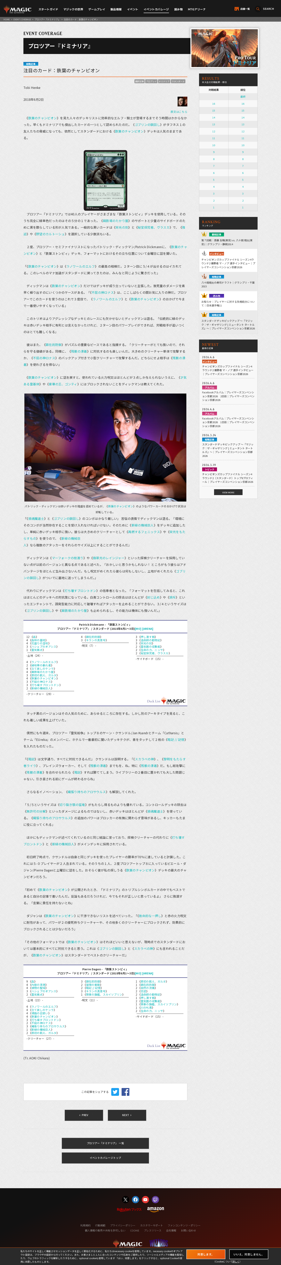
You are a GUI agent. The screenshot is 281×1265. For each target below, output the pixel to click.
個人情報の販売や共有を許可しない (105, 1230)
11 (213, 138)
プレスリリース (152, 1230)
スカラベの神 (144, 759)
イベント (132, 9)
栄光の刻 (122, 227)
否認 (143, 991)
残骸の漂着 (79, 351)
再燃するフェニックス (144, 531)
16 (213, 103)
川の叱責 (146, 1007)
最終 (242, 96)
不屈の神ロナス (103, 292)
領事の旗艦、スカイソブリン (104, 994)
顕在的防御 (53, 344)
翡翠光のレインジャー (108, 558)
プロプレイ (151, 81)
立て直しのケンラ (42, 669)
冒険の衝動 (93, 985)
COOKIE (134, 1230)
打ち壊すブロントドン (80, 590)
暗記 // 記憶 (175, 739)
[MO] (138, 629)
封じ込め (153, 597)
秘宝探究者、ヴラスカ (154, 227)
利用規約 (85, 1225)
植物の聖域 (38, 988)
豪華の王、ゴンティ (63, 384)
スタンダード (178, 81)
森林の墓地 (38, 640)
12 (213, 131)
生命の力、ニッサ (152, 650)
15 (213, 110)
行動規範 (100, 1225)
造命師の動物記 (150, 640)
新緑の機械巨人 (143, 525)
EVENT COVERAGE (22, 19)
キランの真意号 (96, 640)
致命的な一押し (150, 915)
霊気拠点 (37, 650)
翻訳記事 (139, 81)
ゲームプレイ (96, 9)
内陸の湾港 (38, 985)
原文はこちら (179, 112)
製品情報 (116, 9)
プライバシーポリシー (122, 1225)
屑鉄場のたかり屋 (115, 220)
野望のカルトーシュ (50, 234)
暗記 (31, 759)
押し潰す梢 (148, 637)
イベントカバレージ (156, 9)
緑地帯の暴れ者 (41, 665)
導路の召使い (39, 1013)
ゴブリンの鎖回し (147, 124)
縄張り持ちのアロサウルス (87, 791)
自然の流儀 (148, 988)
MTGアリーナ (197, 9)
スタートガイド (48, 9)
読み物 (178, 9)
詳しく (235, 1261)
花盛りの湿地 (39, 643)
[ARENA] (148, 629)
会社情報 (171, 1230)
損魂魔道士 (36, 518)
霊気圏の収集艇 (150, 646)
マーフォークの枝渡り (68, 558)
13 (213, 124)
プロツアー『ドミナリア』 (47, 19)
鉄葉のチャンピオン (42, 118)
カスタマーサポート (151, 1225)
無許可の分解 (36, 811)
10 (213, 145)
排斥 (172, 597)
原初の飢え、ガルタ (44, 675)
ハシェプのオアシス (43, 646)
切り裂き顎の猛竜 (72, 804)
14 (213, 117)
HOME (7, 19)
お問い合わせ (188, 1230)
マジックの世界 (73, 9)
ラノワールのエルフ (80, 266)
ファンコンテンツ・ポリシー (184, 1225)
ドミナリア (164, 81)
